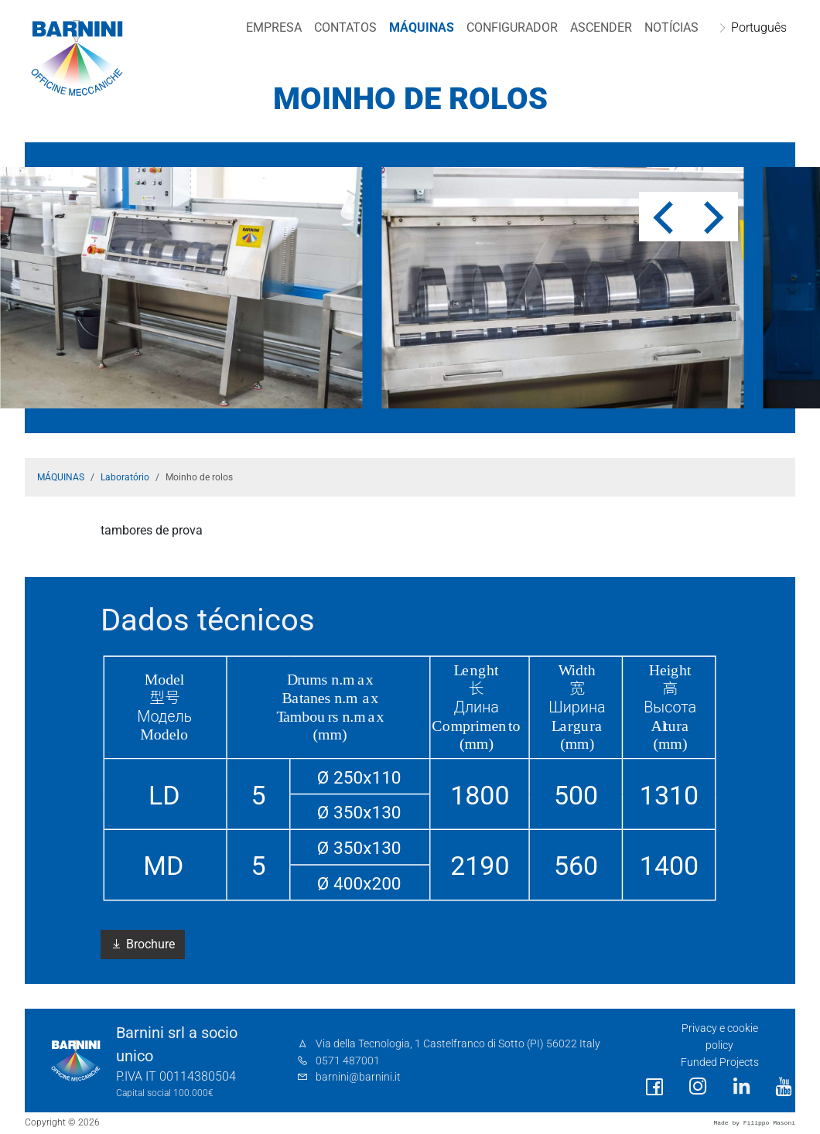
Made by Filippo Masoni (754, 1123)
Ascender (597, 27)
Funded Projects (720, 1062)
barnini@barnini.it (358, 1077)
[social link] (654, 1087)
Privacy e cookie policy (720, 1037)
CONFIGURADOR (508, 27)
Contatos (341, 27)
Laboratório (125, 477)
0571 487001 (348, 1060)
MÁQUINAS (417, 27)
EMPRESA (270, 27)
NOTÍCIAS (668, 27)
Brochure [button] (143, 944)
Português (755, 27)
